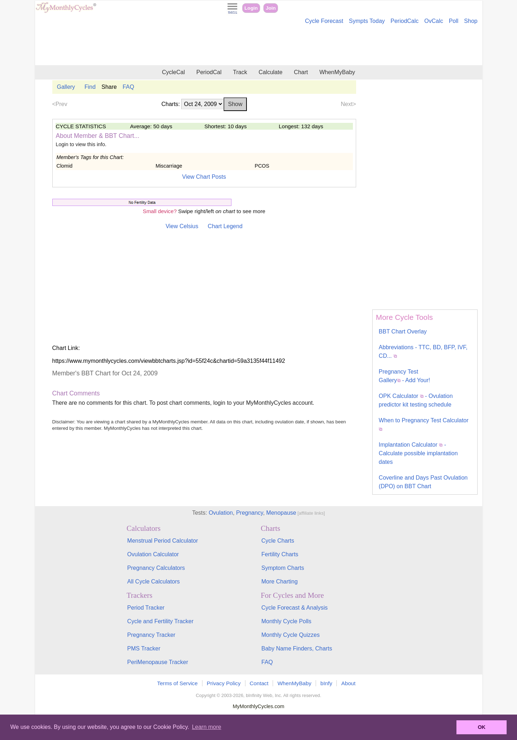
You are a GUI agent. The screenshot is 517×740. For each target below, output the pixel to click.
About (348, 683)
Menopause (281, 513)
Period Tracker (145, 608)
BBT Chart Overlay (403, 331)
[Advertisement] (259, 46)
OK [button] (481, 727)
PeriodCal (208, 72)
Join (271, 8)
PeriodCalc (404, 21)
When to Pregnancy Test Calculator (424, 424)
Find (90, 87)
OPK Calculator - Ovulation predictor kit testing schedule (416, 400)
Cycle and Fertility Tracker (160, 621)
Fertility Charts (279, 554)
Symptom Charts (282, 568)
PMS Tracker (143, 648)
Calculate (271, 72)
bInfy (326, 683)
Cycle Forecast (324, 21)
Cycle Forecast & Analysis (294, 608)
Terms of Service (177, 683)
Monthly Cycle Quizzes (290, 635)
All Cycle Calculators (153, 581)
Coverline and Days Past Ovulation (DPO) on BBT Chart (423, 482)
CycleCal (173, 72)
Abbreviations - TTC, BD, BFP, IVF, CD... (423, 351)
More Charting (279, 581)
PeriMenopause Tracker (157, 662)
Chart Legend (225, 226)
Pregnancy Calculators (156, 568)
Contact (259, 683)
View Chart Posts (204, 177)
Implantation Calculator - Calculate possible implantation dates (418, 453)
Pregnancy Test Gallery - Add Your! (404, 376)
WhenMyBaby (337, 72)
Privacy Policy (224, 683)
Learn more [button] (206, 727)
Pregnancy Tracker (151, 635)
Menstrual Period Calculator (162, 541)
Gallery (66, 87)
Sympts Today (367, 21)
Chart (301, 72)
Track (240, 72)
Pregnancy (249, 513)
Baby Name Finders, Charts (296, 648)
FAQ (128, 87)
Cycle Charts (277, 541)
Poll (454, 21)
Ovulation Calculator (153, 554)
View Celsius (182, 226)
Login (251, 8)
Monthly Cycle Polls (286, 621)
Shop (470, 21)
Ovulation (221, 513)
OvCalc (433, 21)
